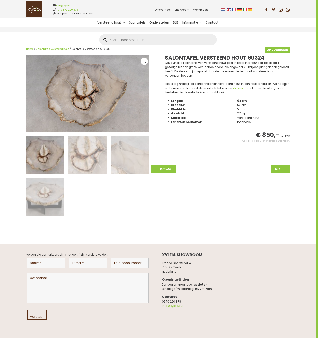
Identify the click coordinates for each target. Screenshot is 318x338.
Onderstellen (159, 22)
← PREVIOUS (163, 169)
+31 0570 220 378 (67, 10)
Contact (212, 22)
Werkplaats (200, 10)
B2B (175, 22)
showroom (240, 88)
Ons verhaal (163, 10)
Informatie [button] (190, 22)
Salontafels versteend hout (52, 49)
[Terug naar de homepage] (34, 9)
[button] (144, 61)
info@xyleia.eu (65, 5)
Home (29, 49)
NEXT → (280, 169)
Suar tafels (137, 22)
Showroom (182, 10)
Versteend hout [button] (109, 22)
